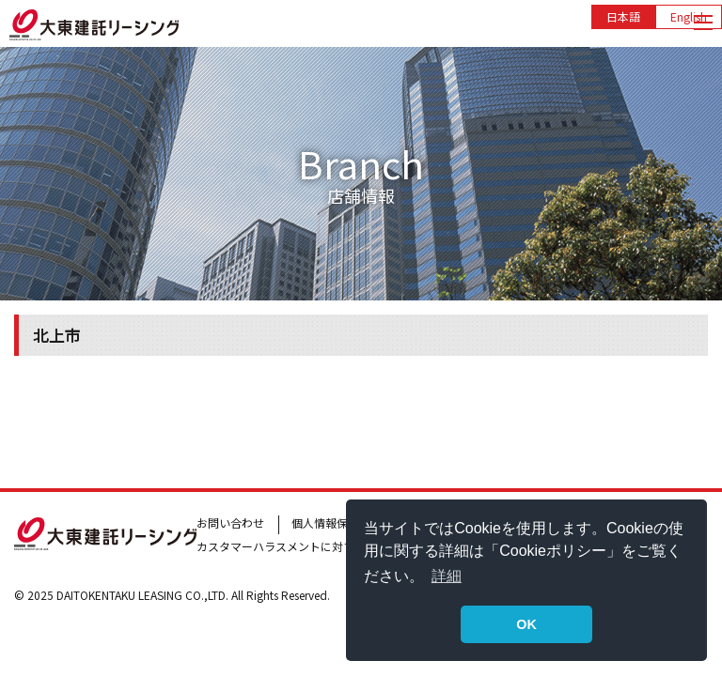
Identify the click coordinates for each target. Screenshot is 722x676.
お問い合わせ (230, 522)
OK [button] (526, 624)
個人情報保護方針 (336, 522)
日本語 (623, 16)
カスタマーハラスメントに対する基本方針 (303, 546)
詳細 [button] (447, 576)
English (688, 16)
